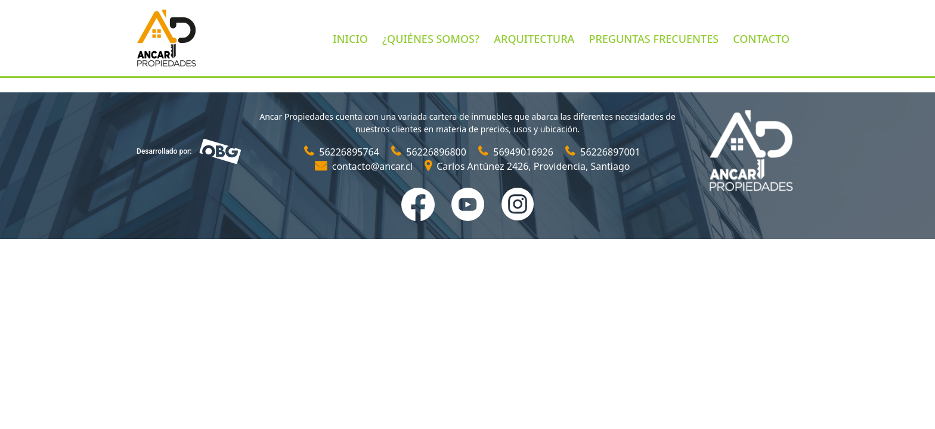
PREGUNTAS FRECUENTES (654, 39)
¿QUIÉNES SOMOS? (430, 39)
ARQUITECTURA (534, 39)
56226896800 (430, 151)
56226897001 (602, 151)
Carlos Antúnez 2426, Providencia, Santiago (527, 166)
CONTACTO (761, 39)
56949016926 (517, 151)
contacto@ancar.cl (365, 166)
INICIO (350, 39)
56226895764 (343, 151)
